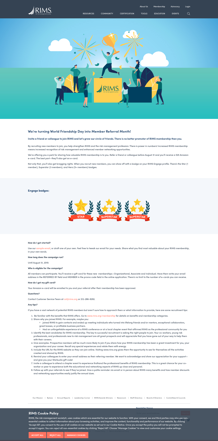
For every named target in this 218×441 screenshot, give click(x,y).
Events (175, 13)
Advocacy (175, 6)
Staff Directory (136, 397)
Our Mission (38, 397)
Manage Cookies (76, 435)
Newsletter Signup (144, 407)
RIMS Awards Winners (103, 397)
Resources (88, 13)
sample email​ (43, 248)
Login (187, 6)
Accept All (37, 435)
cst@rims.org (70, 299)
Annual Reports (63, 397)
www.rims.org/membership (101, 315)
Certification (127, 13)
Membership (159, 6)
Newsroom (121, 397)
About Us (144, 6)
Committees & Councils (175, 397)
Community (107, 13)
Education (159, 13)
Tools (144, 13)
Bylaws (50, 397)
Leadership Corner (82, 397)
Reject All (55, 435)
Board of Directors (154, 397)
